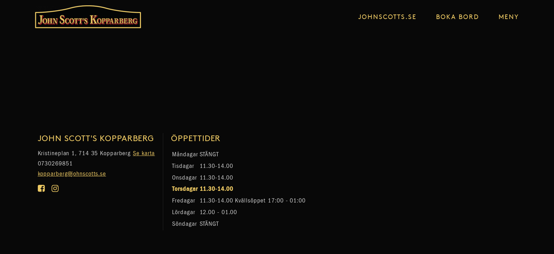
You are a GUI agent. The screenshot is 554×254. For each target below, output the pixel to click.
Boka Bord (457, 16)
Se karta (144, 153)
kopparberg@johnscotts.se (72, 173)
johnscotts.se (387, 16)
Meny (509, 16)
